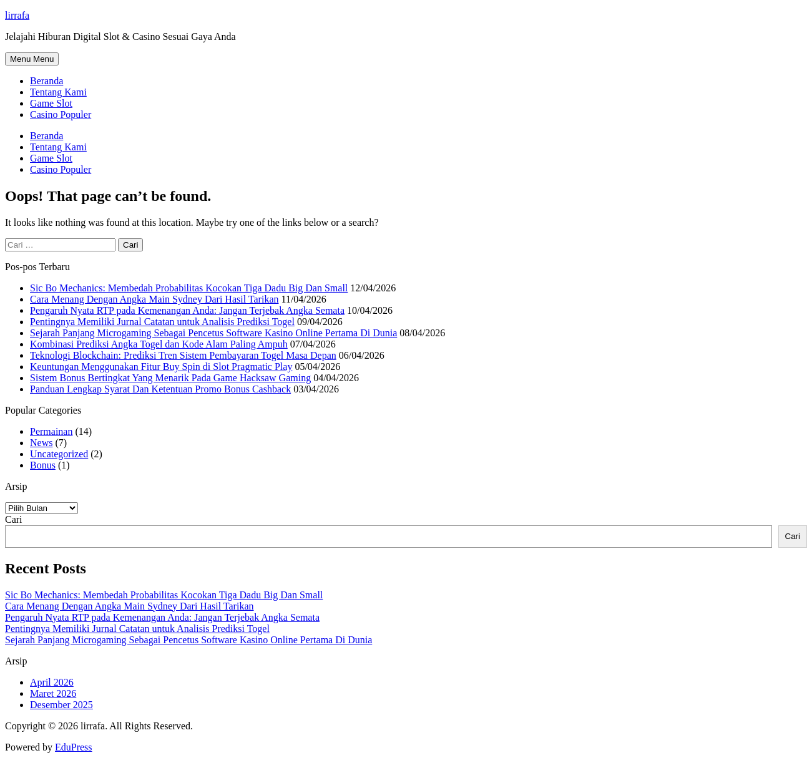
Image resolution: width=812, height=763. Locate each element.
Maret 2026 (53, 693)
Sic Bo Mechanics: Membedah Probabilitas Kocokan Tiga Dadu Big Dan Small (189, 288)
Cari (13, 519)
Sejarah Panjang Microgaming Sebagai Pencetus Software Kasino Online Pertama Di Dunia (213, 333)
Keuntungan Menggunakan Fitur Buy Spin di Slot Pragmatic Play (161, 366)
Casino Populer (60, 114)
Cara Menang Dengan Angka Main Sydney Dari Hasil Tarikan (154, 299)
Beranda (46, 80)
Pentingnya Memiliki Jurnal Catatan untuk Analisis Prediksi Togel (162, 321)
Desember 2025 (61, 704)
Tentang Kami (58, 92)
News (41, 442)
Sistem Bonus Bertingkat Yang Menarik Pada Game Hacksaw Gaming (170, 377)
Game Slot (51, 103)
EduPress (73, 747)
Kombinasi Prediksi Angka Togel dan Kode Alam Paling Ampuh (159, 344)
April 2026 (52, 682)
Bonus (43, 465)
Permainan (51, 431)
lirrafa (17, 15)
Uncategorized (59, 454)
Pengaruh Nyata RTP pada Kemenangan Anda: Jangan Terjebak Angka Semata (187, 310)
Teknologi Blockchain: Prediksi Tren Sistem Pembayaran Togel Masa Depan (183, 355)
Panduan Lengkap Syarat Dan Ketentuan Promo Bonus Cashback (160, 389)
